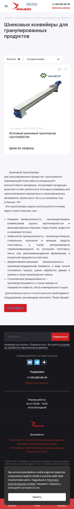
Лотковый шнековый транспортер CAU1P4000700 (32, 135)
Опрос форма (15, 308)
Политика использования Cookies (37, 444)
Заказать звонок (61, 7)
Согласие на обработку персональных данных (37, 447)
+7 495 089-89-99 (61, 4)
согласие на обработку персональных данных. (37, 346)
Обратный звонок (37, 383)
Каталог (13, 59)
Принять (37, 497)
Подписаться (60, 336)
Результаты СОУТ (37, 451)
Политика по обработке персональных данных (37, 440)
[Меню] (6, 6)
